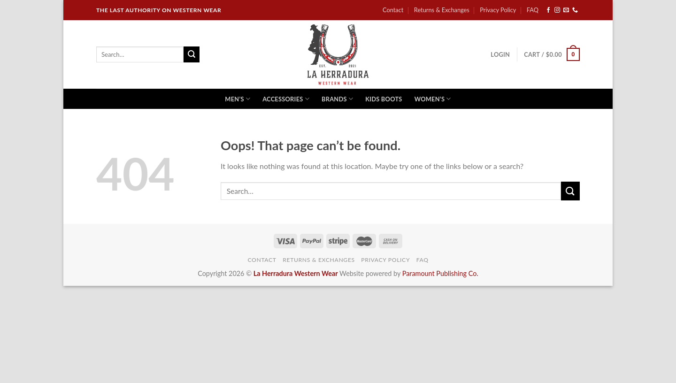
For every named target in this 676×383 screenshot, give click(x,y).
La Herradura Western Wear (296, 273)
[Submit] (192, 54)
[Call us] (575, 10)
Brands (337, 98)
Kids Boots (383, 99)
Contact (393, 10)
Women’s (433, 98)
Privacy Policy (498, 10)
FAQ (532, 10)
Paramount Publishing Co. (440, 273)
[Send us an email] (566, 10)
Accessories (285, 98)
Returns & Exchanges (441, 10)
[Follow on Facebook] (548, 10)
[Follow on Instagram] (557, 10)
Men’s (237, 98)
